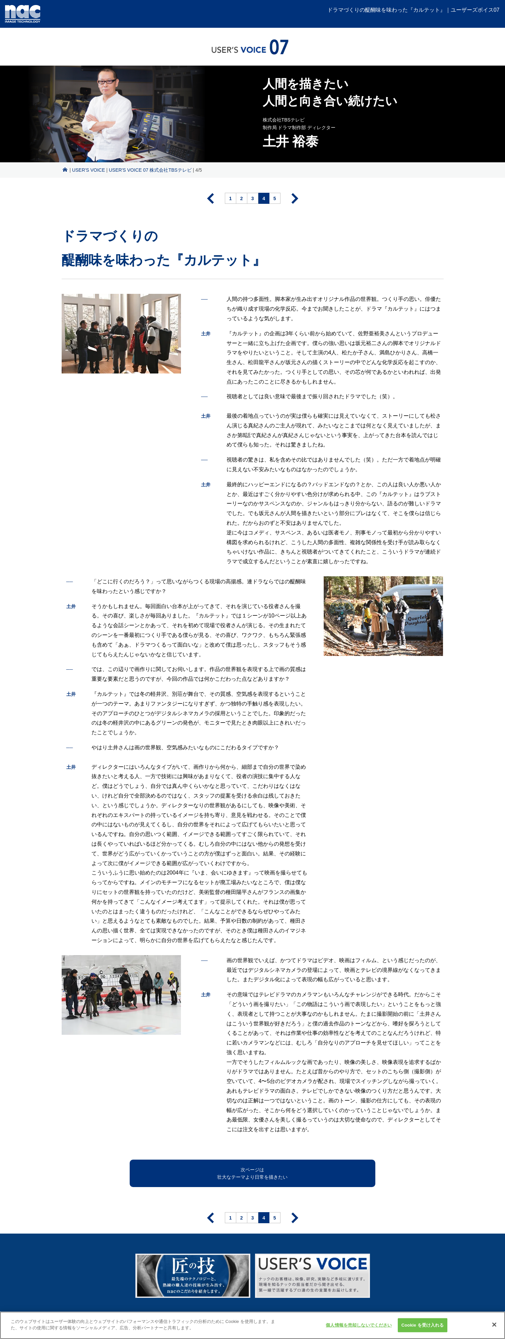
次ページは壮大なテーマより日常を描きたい (252, 1173)
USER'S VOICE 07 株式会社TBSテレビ (150, 170)
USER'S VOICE (88, 170)
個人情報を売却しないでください (359, 1329)
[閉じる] (494, 1329)
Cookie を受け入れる (422, 1329)
